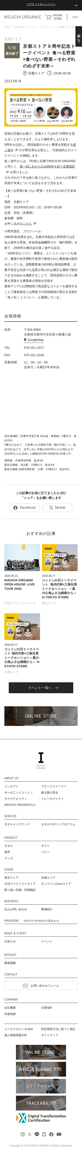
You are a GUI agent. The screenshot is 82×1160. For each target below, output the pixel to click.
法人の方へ (79, 36)
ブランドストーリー (54, 786)
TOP (7, 27)
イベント (48, 27)
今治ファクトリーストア (20, 603)
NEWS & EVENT (15, 933)
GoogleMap (36, 340)
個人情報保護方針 (15, 1035)
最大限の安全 (49, 792)
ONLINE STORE (57, 17)
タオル (8, 845)
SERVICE (10, 816)
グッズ (8, 858)
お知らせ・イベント (26, 27)
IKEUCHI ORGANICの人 (20, 804)
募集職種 (10, 963)
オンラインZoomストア (56, 883)
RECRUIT (10, 954)
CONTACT (10, 974)
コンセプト (11, 786)
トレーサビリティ (52, 798)
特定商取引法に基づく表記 (58, 1029)
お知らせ (10, 941)
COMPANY (11, 999)
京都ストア (13, 39)
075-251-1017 (34, 347)
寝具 (7, 852)
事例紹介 (46, 909)
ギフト (45, 845)
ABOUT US (11, 778)
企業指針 (46, 1007)
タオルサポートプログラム (58, 824)
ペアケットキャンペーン (41, 4)
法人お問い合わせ (15, 909)
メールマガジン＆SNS (18, 1029)
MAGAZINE (31, 920)
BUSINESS (11, 901)
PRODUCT (11, 837)
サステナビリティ (15, 798)
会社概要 (10, 1007)
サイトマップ (49, 1035)
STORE (9, 869)
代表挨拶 (10, 1014)
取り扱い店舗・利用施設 (20, 889)
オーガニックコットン (18, 792)
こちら (27, 223)
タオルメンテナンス (17, 824)
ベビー (45, 852)
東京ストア (49, 603)
